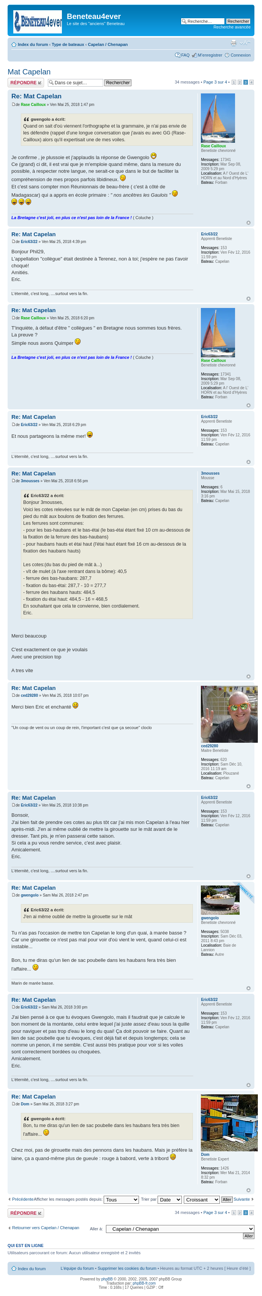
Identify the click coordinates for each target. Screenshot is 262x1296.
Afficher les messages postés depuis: (86, 1199)
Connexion (240, 55)
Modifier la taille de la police (245, 42)
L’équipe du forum (77, 1268)
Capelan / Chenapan (108, 44)
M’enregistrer (210, 55)
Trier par (161, 1199)
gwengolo (30, 895)
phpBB (107, 1279)
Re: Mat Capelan (36, 96)
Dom (25, 1104)
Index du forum (33, 44)
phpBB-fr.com (144, 1283)
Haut (248, 223)
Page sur (215, 82)
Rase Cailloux (33, 105)
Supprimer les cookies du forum (127, 1268)
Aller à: (96, 1229)
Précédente (22, 1199)
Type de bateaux (68, 44)
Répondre (26, 82)
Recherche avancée (232, 27)
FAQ (185, 55)
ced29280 (29, 695)
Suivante (242, 1199)
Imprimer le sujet (233, 42)
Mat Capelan (29, 72)
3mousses (30, 481)
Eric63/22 (29, 242)
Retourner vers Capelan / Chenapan (45, 1227)
